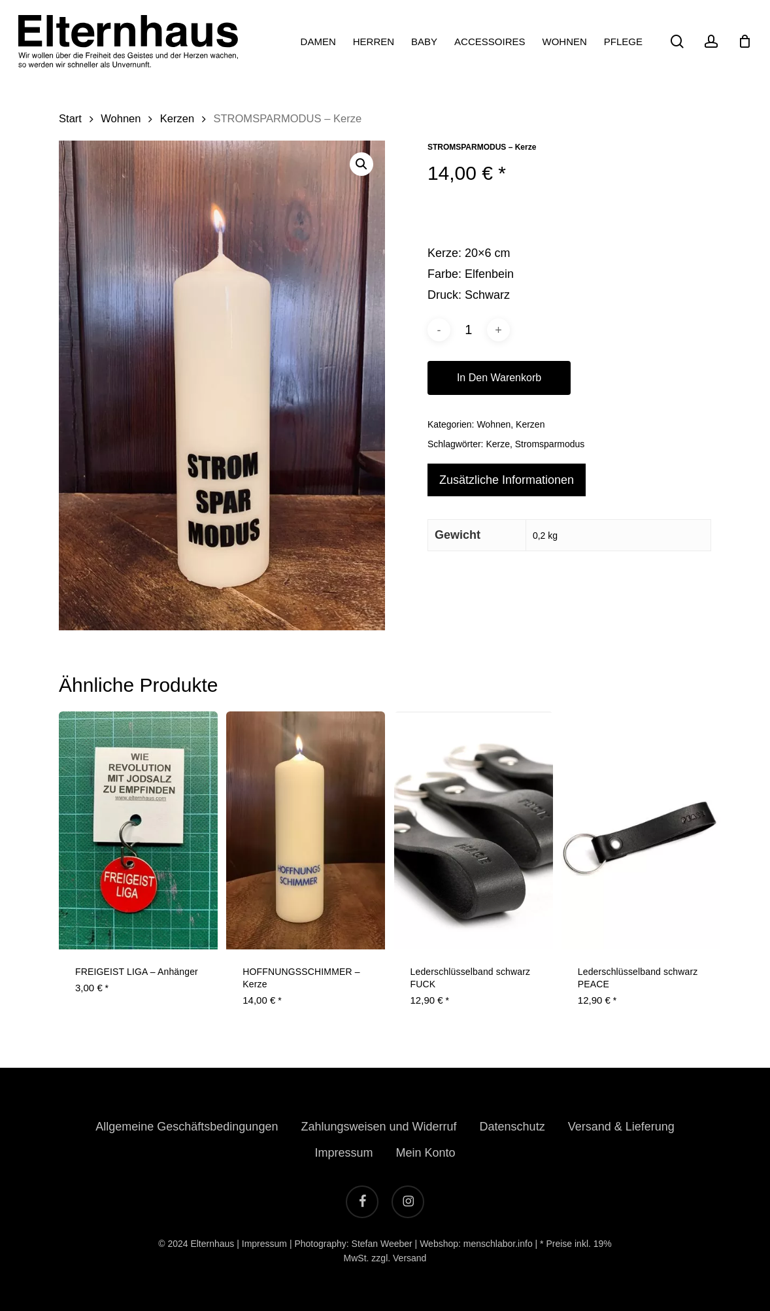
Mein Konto (425, 1152)
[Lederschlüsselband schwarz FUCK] (473, 830)
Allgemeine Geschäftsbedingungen (186, 1126)
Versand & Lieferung (621, 1126)
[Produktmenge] (469, 329)
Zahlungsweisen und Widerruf (378, 1126)
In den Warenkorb (499, 377)
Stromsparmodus (550, 444)
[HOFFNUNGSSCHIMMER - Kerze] (305, 830)
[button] (361, 164)
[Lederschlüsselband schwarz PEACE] (640, 830)
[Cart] (744, 41)
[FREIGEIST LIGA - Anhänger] (138, 830)
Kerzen (177, 118)
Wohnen (121, 118)
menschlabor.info (498, 1243)
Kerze (498, 444)
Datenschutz (512, 1126)
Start (70, 118)
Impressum (343, 1152)
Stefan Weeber (382, 1243)
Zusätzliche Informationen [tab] (506, 479)
